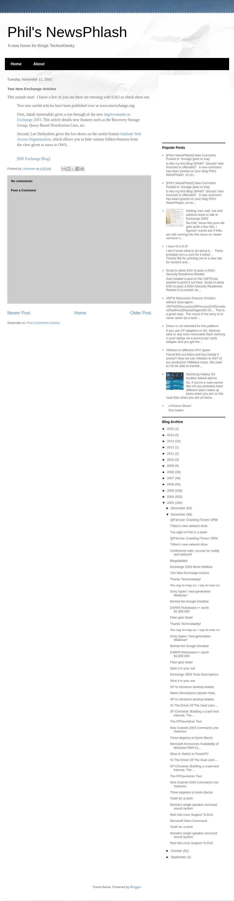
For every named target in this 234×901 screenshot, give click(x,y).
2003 (171, 503)
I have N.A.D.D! (177, 246)
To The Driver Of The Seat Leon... (193, 705)
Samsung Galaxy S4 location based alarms (201, 376)
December (178, 508)
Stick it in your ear (182, 668)
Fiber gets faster (181, 617)
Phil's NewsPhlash (67, 32)
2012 (171, 447)
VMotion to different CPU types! (188, 350)
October (177, 851)
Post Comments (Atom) (43, 323)
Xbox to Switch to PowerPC (189, 754)
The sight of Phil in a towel (188, 532)
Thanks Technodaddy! (185, 579)
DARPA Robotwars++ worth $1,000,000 (189, 609)
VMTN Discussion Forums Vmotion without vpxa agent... (190, 300)
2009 (171, 466)
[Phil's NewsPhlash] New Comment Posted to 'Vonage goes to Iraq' (190, 157)
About (38, 64)
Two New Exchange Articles (189, 573)
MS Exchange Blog (33, 159)
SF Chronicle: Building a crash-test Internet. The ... (194, 713)
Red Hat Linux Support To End (191, 815)
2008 (171, 472)
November (178, 514)
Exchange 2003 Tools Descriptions (194, 674)
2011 (171, 453)
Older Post (140, 312)
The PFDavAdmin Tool (186, 721)
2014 (171, 435)
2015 (171, 429)
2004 (171, 496)
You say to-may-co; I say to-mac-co (194, 585)
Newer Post (18, 312)
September (179, 857)
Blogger (135, 887)
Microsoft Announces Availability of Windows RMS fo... (194, 746)
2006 (171, 484)
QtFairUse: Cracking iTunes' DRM (194, 520)
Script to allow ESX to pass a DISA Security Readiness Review (190, 272)
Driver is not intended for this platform (192, 326)
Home (16, 64)
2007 (171, 478)
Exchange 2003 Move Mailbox (191, 567)
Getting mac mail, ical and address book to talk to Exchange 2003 (204, 214)
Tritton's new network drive (188, 526)
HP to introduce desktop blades (192, 687)
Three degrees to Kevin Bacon (191, 738)
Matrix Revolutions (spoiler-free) (192, 693)
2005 (171, 490)
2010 (171, 459)
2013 (171, 441)
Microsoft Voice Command (188, 821)
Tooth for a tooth (181, 798)
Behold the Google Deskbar (189, 601)
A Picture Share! (179, 406)
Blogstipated (178, 561)
